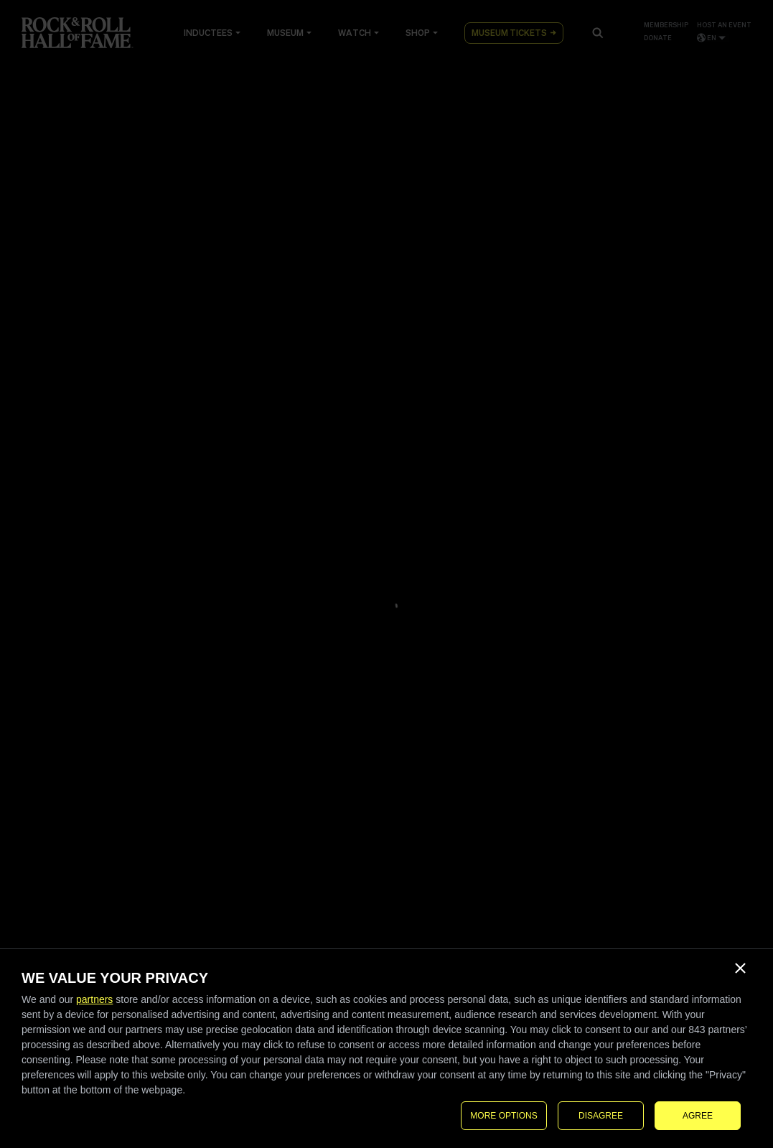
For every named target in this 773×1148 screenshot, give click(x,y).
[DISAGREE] (740, 967)
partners (94, 999)
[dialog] (386, 1048)
